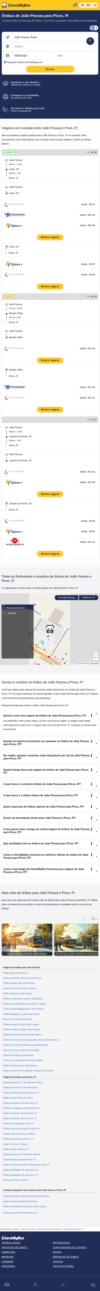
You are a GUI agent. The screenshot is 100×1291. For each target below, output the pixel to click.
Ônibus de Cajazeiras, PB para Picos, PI (21, 1108)
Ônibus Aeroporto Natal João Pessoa (20, 1201)
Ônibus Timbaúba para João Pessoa (20, 1065)
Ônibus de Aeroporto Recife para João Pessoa (24, 1206)
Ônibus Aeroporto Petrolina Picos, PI (20, 1213)
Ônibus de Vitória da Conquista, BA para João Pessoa (28, 1070)
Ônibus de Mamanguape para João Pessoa (23, 1009)
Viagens (58, 1261)
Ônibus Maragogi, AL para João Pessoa (21, 1014)
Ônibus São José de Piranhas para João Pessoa (25, 1045)
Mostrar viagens (50, 237)
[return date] (75, 56)
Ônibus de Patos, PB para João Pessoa (21, 1029)
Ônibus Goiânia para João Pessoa (19, 983)
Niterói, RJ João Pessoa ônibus (17, 1019)
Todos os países (63, 1266)
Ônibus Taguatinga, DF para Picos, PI (20, 1175)
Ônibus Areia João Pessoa (15, 973)
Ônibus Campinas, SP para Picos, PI (20, 1113)
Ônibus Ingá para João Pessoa (17, 993)
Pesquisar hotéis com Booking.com (25, 62)
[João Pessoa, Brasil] (54, 37)
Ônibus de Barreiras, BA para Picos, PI (21, 1093)
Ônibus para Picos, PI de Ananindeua (20, 1087)
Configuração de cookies (69, 1247)
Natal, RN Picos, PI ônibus (15, 1144)
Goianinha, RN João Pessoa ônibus (19, 988)
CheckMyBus (6, 1229)
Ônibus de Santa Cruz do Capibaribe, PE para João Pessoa (30, 1040)
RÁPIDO (9, 296)
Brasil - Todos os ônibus (25, 1229)
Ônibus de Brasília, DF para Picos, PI (20, 1103)
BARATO (10, 152)
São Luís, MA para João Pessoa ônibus (21, 1050)
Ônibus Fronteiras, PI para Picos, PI (19, 1118)
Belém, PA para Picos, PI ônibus (18, 1098)
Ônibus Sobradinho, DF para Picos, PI (20, 1170)
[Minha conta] (74, 5)
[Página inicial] (36, 5)
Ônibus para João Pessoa (50, 1229)
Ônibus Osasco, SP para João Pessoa (21, 1024)
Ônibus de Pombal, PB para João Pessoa (22, 1034)
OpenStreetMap (84, 663)
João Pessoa (66, 597)
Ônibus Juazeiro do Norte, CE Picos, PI (21, 1128)
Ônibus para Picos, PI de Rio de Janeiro (21, 1154)
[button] (50, 629)
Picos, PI (89, 597)
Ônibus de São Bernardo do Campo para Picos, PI (26, 1164)
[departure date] (33, 56)
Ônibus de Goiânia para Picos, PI (18, 1123)
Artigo (57, 1252)
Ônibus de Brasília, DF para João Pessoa (22, 978)
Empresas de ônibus (66, 1257)
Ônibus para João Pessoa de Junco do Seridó (24, 1004)
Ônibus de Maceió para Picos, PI (18, 1139)
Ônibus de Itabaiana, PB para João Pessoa (23, 998)
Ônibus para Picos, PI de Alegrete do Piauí (23, 1082)
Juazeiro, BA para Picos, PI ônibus (19, 1134)
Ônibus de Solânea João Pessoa (18, 1055)
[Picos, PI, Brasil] (54, 46)
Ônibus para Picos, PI (74, 1229)
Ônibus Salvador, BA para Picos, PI (19, 1159)
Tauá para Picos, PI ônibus (15, 1180)
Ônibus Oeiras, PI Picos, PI (15, 1149)
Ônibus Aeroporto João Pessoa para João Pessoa (26, 1196)
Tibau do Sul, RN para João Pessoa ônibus (23, 1060)
